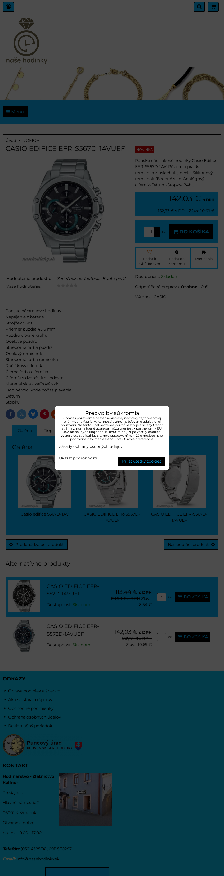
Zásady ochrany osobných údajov (91, 446)
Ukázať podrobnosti (78, 458)
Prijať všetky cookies (141, 461)
